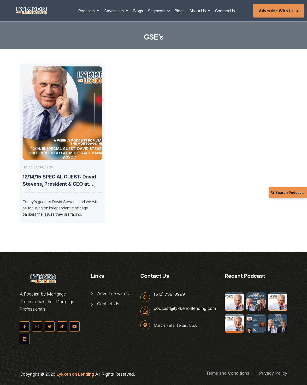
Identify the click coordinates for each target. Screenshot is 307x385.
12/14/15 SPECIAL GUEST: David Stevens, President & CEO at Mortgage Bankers (59, 184)
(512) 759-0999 (169, 294)
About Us (198, 10)
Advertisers (114, 10)
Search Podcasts (288, 192)
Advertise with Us (279, 10)
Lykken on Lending (75, 374)
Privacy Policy (273, 373)
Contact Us (225, 10)
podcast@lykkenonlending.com (185, 308)
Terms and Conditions (227, 373)
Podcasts (87, 10)
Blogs (138, 10)
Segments (157, 10)
